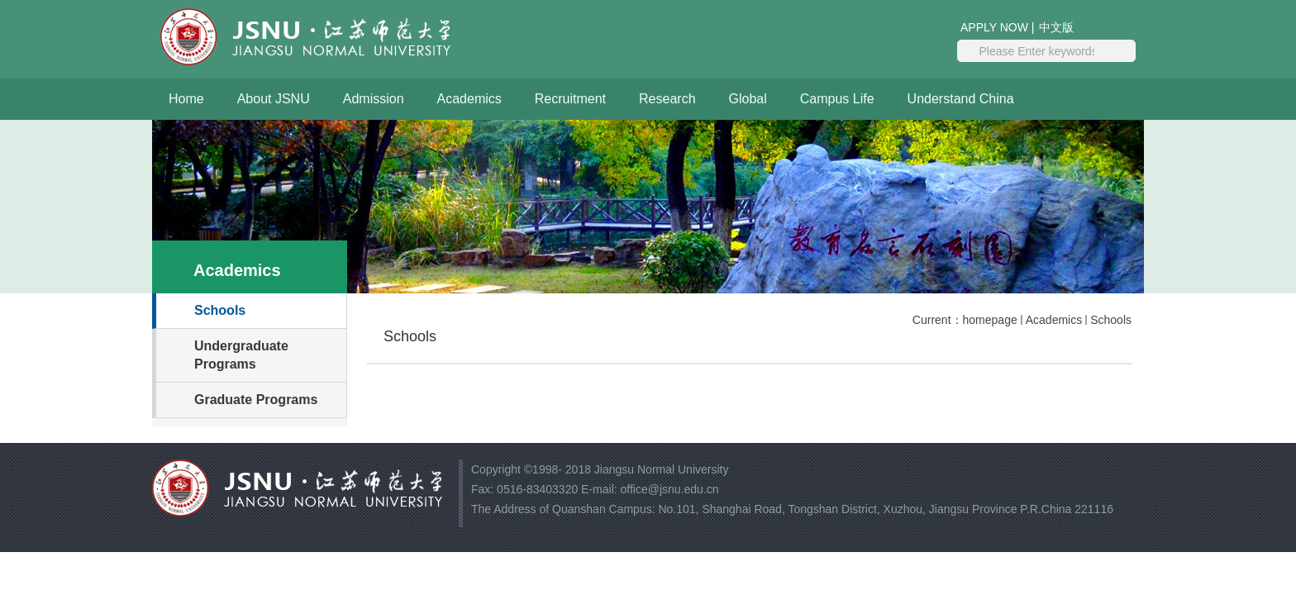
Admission (373, 99)
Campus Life (837, 99)
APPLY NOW (994, 27)
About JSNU (273, 99)
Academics (469, 99)
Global (748, 99)
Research (667, 99)
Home (186, 99)
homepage (990, 319)
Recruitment (570, 99)
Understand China (961, 99)
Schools (1111, 319)
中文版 (1056, 27)
